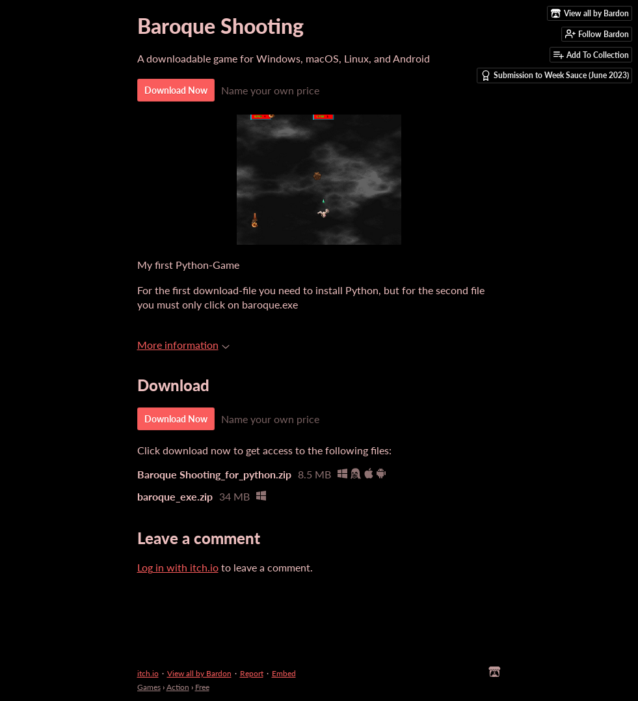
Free (202, 687)
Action (177, 687)
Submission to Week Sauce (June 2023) (555, 75)
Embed (284, 673)
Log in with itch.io (178, 567)
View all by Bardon (199, 673)
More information (183, 344)
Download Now (175, 90)
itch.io (148, 673)
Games (149, 687)
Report (251, 673)
